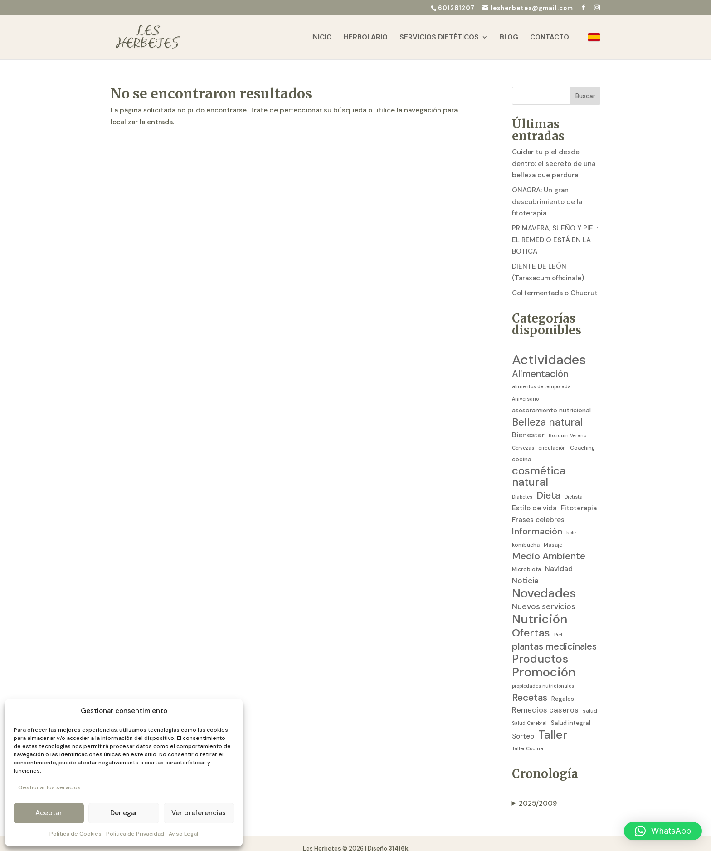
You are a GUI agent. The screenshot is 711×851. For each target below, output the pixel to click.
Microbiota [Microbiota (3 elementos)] (526, 559)
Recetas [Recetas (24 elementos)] (529, 688)
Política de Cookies (75, 833)
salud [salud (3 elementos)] (590, 700)
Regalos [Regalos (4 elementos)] (562, 689)
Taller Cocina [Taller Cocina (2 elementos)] (527, 738)
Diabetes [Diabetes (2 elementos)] (522, 487)
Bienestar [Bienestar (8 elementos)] (528, 425)
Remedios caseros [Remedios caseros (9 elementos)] (545, 700)
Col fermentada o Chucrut (555, 283)
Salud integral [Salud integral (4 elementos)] (570, 713)
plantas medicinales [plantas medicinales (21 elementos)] (554, 636)
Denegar (123, 812)
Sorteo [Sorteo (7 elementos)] (523, 726)
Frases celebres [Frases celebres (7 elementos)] (538, 509)
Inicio (321, 38)
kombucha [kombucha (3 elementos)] (526, 534)
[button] (663, 831)
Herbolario (366, 38)
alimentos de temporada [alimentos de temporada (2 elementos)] (541, 376)
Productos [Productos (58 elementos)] (540, 649)
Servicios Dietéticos (439, 38)
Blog (509, 38)
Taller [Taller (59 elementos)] (552, 725)
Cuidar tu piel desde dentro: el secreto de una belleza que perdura (553, 153)
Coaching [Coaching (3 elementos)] (582, 437)
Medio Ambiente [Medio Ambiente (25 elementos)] (548, 547)
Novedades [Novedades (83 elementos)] (544, 583)
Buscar (585, 86)
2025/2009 (538, 793)
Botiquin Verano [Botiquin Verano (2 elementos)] (567, 425)
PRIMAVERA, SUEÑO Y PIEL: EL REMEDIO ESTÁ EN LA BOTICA (555, 230)
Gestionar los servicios (49, 787)
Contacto (549, 38)
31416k (399, 838)
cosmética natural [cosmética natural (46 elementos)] (538, 467)
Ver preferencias (198, 812)
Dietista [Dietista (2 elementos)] (574, 487)
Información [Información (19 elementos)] (537, 521)
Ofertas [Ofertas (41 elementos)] (531, 623)
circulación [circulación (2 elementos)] (552, 438)
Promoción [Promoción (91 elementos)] (544, 663)
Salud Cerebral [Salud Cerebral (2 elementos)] (529, 713)
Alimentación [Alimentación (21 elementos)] (540, 364)
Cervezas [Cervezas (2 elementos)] (523, 438)
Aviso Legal (183, 833)
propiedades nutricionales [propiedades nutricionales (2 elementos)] (543, 676)
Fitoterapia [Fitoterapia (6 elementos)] (579, 498)
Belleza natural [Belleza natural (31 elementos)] (547, 412)
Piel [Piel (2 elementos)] (558, 624)
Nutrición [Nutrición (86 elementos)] (539, 609)
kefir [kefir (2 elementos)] (571, 522)
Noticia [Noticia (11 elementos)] (525, 571)
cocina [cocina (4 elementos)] (521, 449)
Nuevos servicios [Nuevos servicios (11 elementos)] (543, 597)
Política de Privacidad (135, 833)
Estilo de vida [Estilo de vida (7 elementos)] (534, 498)
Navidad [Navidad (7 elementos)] (559, 558)
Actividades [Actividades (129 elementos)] (549, 350)
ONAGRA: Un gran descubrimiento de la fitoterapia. (547, 192)
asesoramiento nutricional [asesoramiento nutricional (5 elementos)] (551, 400)
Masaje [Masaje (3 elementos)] (553, 534)
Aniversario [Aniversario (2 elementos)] (525, 389)
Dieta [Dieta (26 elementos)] (548, 486)
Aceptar (48, 812)
